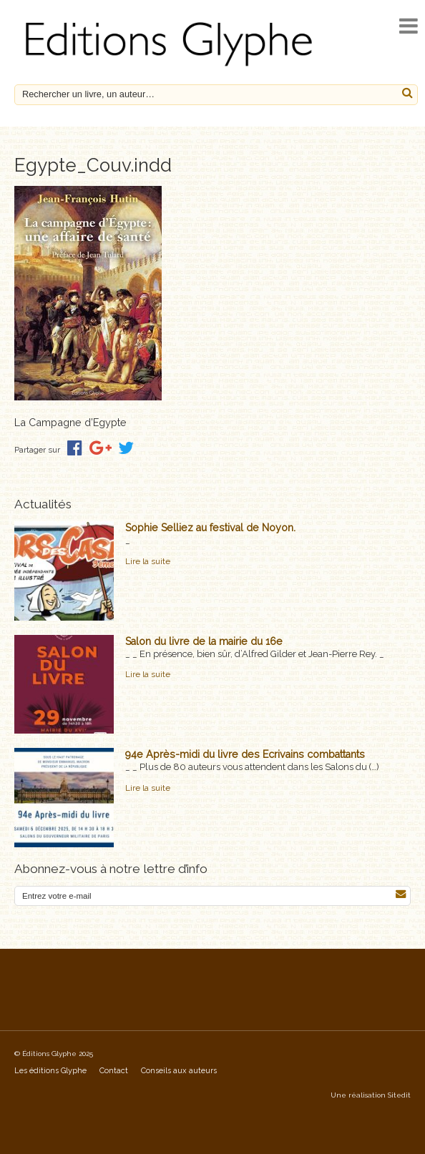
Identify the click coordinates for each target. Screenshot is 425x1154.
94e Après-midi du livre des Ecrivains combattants (245, 754)
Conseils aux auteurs (179, 1070)
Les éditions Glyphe (50, 1070)
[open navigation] (408, 26)
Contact (113, 1070)
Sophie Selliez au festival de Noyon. (210, 527)
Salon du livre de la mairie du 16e (204, 641)
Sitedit (399, 1095)
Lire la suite (147, 561)
